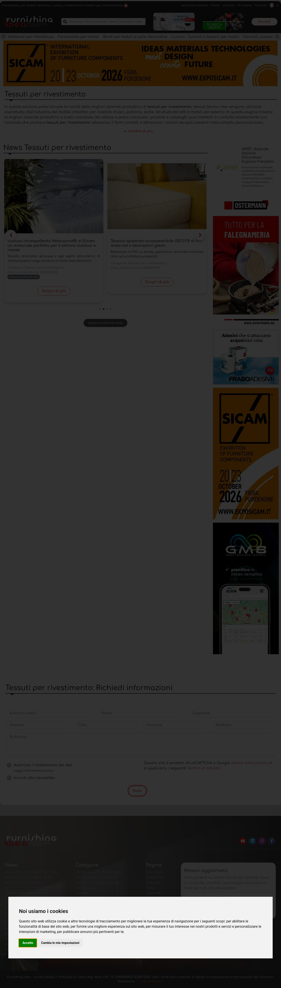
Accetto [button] (27, 943)
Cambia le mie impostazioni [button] (60, 943)
